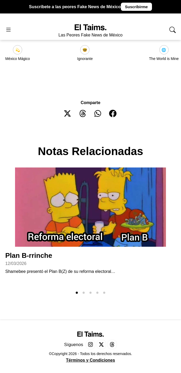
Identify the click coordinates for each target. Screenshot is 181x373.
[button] (67, 113)
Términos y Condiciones (90, 360)
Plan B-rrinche (28, 255)
